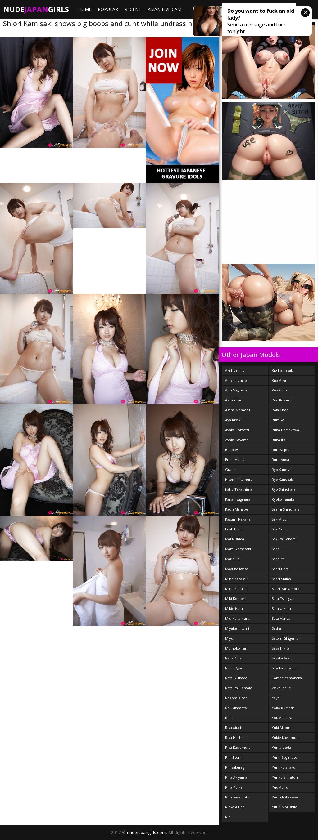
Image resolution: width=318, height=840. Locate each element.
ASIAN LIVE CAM (164, 9)
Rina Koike (234, 787)
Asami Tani (234, 400)
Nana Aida (233, 658)
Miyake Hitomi (237, 628)
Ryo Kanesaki (282, 469)
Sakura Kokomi (284, 539)
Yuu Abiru (280, 787)
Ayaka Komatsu (237, 429)
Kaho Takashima (238, 489)
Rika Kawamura (238, 747)
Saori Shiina (281, 578)
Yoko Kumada (283, 707)
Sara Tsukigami (284, 598)
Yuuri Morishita (284, 807)
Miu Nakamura (237, 618)
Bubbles (231, 449)
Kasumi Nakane (238, 519)
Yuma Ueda (281, 747)
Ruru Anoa (280, 459)
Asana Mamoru (237, 410)
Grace (230, 469)
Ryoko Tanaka (283, 499)
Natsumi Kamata (238, 688)
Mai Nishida (234, 539)
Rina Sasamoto (237, 797)
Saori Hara (280, 568)
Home (84, 9)
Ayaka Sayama (236, 439)
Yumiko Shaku (283, 767)
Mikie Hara (234, 608)
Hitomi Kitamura (238, 479)
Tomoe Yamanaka (287, 678)
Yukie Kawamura (286, 737)
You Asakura (282, 717)
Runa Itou (280, 439)
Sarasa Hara (281, 608)
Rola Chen (280, 410)
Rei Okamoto (236, 707)
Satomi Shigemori (286, 638)
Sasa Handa (281, 618)
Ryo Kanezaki (283, 479)
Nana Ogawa (235, 668)
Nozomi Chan (236, 697)
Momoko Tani (236, 648)
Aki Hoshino (235, 370)
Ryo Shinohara (284, 489)
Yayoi (276, 697)
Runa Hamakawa (285, 429)
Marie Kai (233, 558)
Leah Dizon (234, 529)
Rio (227, 817)
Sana (275, 549)
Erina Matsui (235, 459)
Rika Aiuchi (234, 727)
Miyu (229, 638)
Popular (108, 9)
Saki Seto (279, 529)
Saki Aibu (279, 519)
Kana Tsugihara (237, 499)
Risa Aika (279, 380)
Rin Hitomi (234, 757)
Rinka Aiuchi (235, 807)
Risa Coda (280, 390)
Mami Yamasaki (238, 549)
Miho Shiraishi (236, 588)
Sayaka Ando (282, 658)
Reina (229, 717)
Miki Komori (235, 598)
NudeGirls (36, 9)
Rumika (278, 420)
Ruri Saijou (280, 449)
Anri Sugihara (236, 390)
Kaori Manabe (236, 509)
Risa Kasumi (281, 400)
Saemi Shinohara (286, 509)
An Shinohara (236, 380)
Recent (133, 9)
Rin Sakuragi (235, 767)
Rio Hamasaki (283, 370)
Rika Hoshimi (236, 737)
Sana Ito (278, 558)
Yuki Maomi (281, 727)
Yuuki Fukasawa (285, 797)
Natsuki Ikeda (236, 678)
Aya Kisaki (233, 420)
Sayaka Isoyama (285, 668)
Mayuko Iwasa (236, 568)
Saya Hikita (280, 648)
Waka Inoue (281, 688)
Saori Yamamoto (285, 588)
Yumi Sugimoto (284, 757)
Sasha (276, 628)
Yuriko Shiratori (285, 777)
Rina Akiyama (236, 777)
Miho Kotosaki (236, 578)
